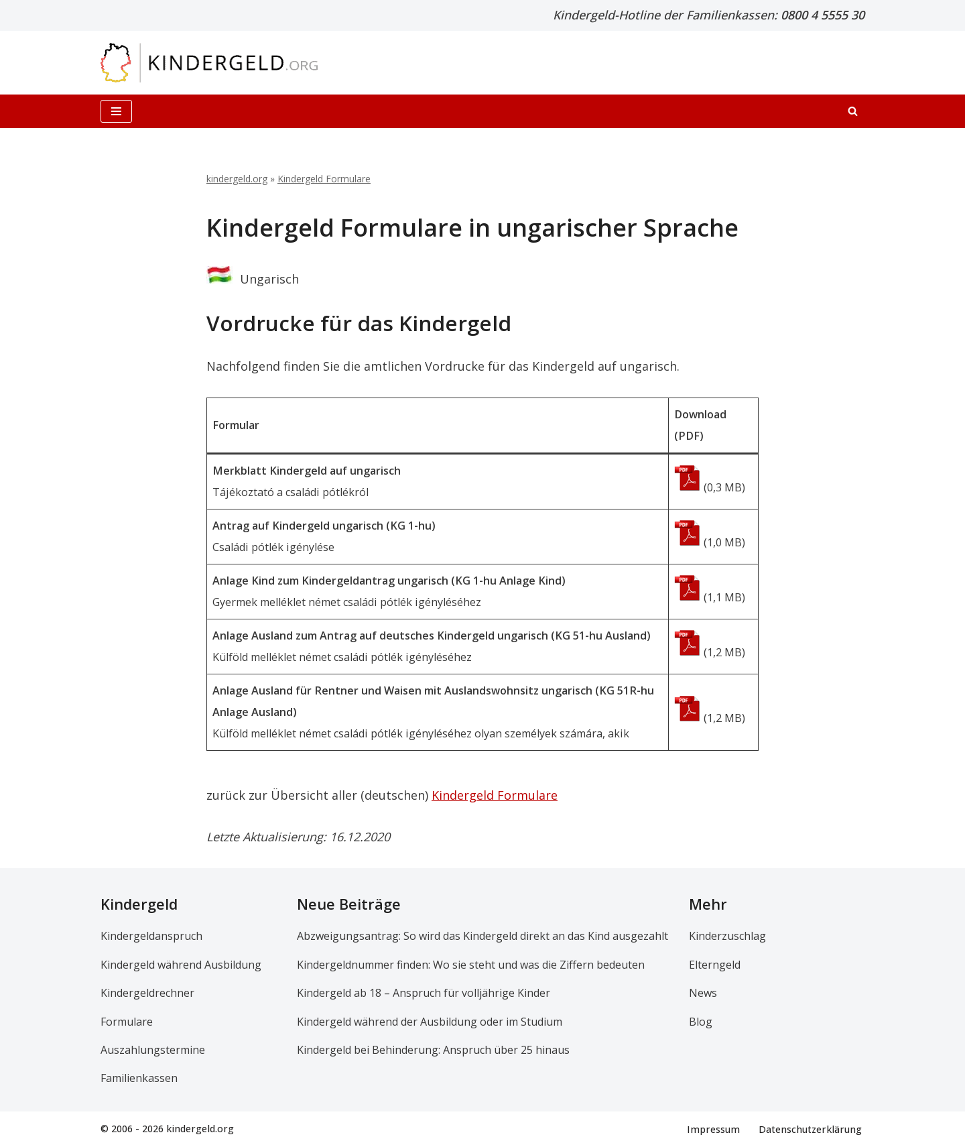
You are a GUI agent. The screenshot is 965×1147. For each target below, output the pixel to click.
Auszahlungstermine (153, 1049)
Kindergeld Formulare (324, 178)
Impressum (713, 1128)
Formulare (127, 1021)
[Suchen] (853, 111)
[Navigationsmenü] (116, 111)
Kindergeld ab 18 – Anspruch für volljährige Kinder (423, 992)
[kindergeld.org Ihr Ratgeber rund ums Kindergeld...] (209, 62)
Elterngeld (715, 964)
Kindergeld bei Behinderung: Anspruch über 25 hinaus (433, 1049)
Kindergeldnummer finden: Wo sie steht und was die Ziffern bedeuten (471, 964)
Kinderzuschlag (727, 935)
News (703, 992)
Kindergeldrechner (147, 992)
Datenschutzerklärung (810, 1128)
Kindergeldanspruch (151, 935)
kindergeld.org (236, 178)
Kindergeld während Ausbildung (181, 964)
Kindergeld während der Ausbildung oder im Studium (429, 1021)
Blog (700, 1021)
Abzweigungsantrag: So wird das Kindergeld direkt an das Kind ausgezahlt (482, 935)
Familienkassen (139, 1078)
